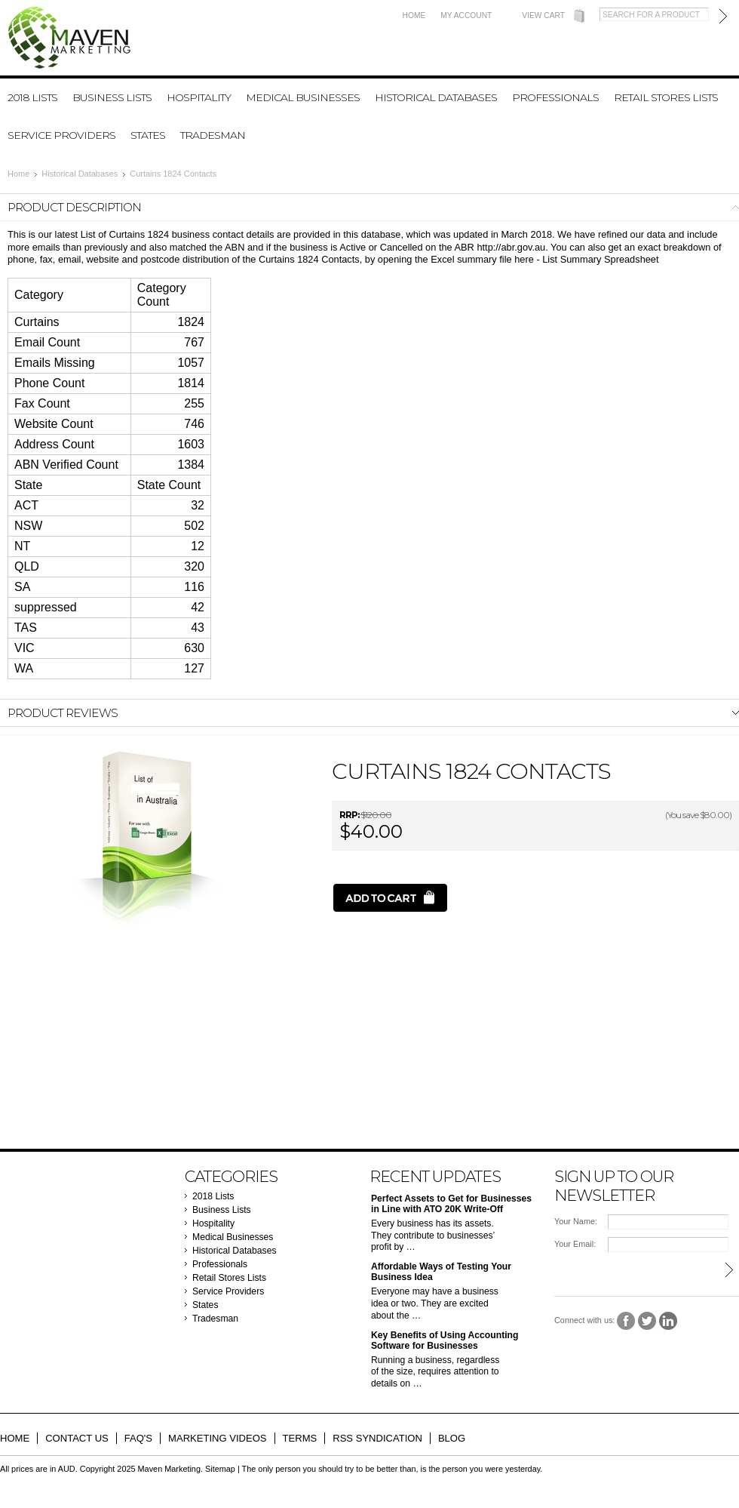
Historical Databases (436, 97)
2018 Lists (32, 97)
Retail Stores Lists (666, 97)
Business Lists (112, 97)
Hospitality (199, 97)
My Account (466, 15)
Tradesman (212, 135)
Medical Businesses (303, 97)
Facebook (626, 1321)
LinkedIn (668, 1321)
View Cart (543, 15)
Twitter (647, 1321)
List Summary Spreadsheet (600, 259)
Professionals (555, 97)
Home (414, 15)
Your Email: (575, 1243)
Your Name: (575, 1221)
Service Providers (61, 135)
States (147, 135)
